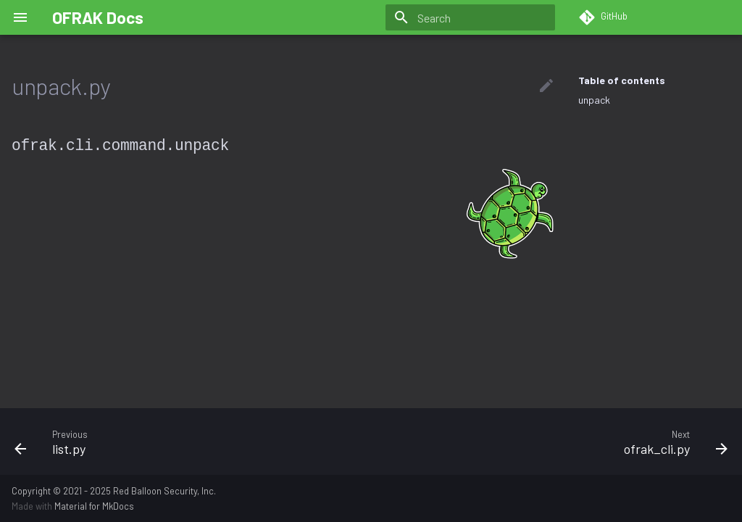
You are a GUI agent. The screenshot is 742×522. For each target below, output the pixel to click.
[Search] (470, 17)
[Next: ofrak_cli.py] (555, 441)
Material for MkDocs (94, 506)
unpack (594, 100)
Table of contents (621, 80)
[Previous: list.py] (187, 441)
